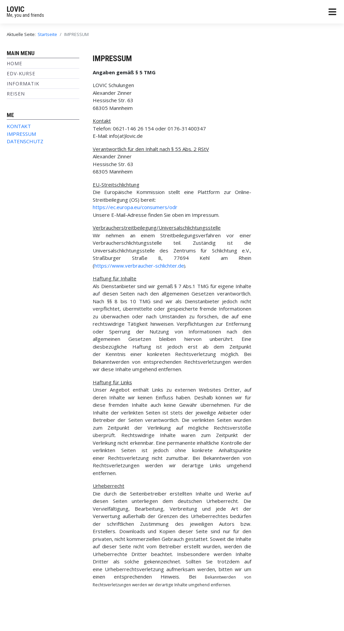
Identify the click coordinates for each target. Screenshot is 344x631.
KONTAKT (19, 126)
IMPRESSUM (21, 133)
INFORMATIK (23, 83)
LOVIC (16, 9)
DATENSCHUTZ (25, 141)
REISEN (16, 93)
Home (14, 63)
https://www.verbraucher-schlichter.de (139, 265)
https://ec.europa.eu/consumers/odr (135, 207)
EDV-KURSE (21, 73)
